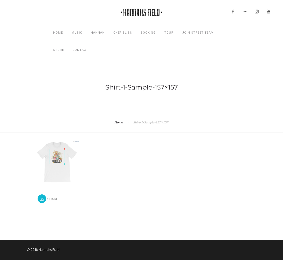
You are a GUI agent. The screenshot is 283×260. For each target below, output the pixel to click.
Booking (148, 32)
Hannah (98, 32)
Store (58, 50)
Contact (80, 50)
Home (58, 32)
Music (76, 32)
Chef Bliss (122, 32)
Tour (168, 32)
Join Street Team (198, 32)
